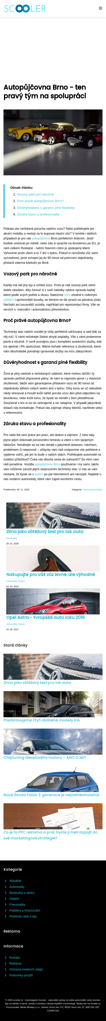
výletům (8, 299)
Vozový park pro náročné (35, 194)
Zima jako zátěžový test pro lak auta (44, 531)
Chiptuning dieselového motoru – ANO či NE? (44, 757)
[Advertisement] (53, 43)
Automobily (88, 489)
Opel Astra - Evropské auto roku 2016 (45, 617)
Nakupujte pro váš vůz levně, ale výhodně (50, 574)
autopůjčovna (41, 238)
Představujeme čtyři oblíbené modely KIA (41, 720)
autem (39, 474)
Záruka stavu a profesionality (38, 214)
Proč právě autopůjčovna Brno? (40, 201)
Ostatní (99, 489)
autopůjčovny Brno (47, 464)
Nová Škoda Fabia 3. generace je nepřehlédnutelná (51, 794)
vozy (67, 295)
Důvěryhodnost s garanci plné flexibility (46, 208)
